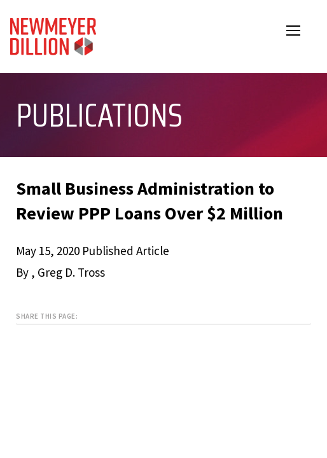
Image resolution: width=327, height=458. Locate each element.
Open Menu (301, 32)
